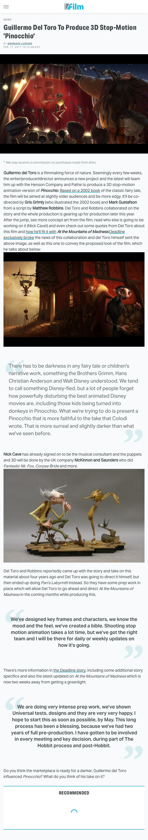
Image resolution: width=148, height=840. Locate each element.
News (7, 19)
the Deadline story (69, 670)
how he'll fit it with (41, 231)
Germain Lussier (20, 43)
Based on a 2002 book (80, 190)
